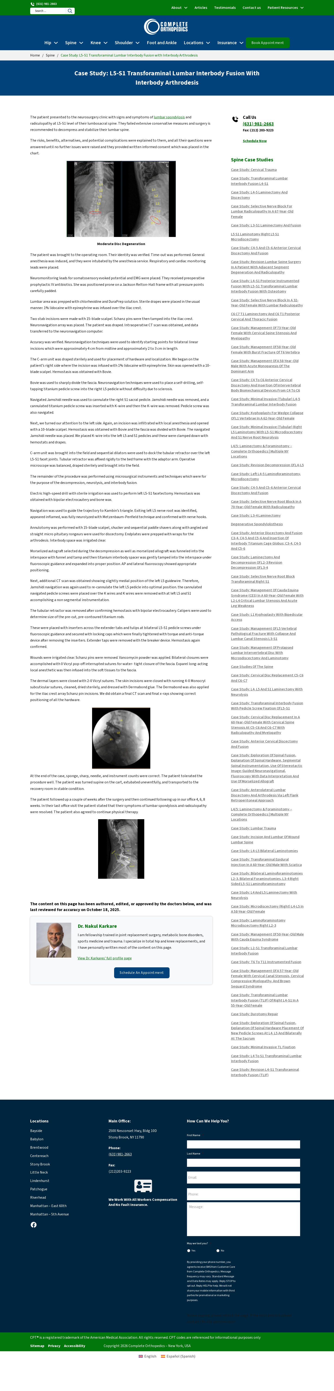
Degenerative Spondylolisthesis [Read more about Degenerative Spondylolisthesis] (257, 524)
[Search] (76, 11)
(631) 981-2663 (258, 124)
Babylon (36, 1139)
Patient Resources (283, 7)
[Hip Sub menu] (56, 42)
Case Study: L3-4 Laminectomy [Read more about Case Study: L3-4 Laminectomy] (256, 515)
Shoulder (124, 43)
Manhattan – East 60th (48, 1205)
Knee (95, 43)
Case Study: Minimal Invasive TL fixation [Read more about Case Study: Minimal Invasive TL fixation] (263, 1047)
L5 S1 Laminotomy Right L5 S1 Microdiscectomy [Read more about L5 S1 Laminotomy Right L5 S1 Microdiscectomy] (255, 237)
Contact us (252, 7)
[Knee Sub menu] (105, 42)
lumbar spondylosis (169, 117)
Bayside (36, 1130)
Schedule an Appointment (142, 972)
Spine (71, 43)
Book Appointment (267, 42)
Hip (47, 43)
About (176, 7)
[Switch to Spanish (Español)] (188, 1369)
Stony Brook (40, 1164)
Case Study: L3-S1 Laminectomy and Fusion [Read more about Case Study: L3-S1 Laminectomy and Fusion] (266, 225)
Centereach (39, 1155)
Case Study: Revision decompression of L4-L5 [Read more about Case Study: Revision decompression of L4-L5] (267, 465)
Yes (193, 1254)
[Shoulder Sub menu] (137, 42)
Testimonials (225, 7)
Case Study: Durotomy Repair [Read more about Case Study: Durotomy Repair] (254, 1014)
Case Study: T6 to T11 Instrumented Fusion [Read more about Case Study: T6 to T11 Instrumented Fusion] (266, 962)
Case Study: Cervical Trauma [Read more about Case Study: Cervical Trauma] (254, 169)
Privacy (54, 1349)
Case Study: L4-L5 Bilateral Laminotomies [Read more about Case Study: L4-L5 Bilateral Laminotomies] (264, 850)
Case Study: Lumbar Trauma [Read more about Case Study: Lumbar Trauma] (253, 828)
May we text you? (199, 1247)
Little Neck (39, 1172)
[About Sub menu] (186, 8)
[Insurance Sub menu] (241, 42)
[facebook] (33, 1224)
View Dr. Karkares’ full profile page (105, 958)
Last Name (195, 1154)
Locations (193, 43)
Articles (201, 7)
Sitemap (37, 1349)
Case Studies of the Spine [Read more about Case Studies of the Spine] (252, 666)
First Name (195, 1135)
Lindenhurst (39, 1180)
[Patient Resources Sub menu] (302, 8)
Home (35, 55)
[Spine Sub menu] (81, 42)
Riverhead (38, 1197)
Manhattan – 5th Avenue (49, 1214)
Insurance (227, 43)
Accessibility (74, 1349)
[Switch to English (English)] (138, 1369)
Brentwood (39, 1147)
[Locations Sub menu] (208, 42)
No (222, 1254)
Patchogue (38, 1189)
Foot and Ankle (162, 43)
